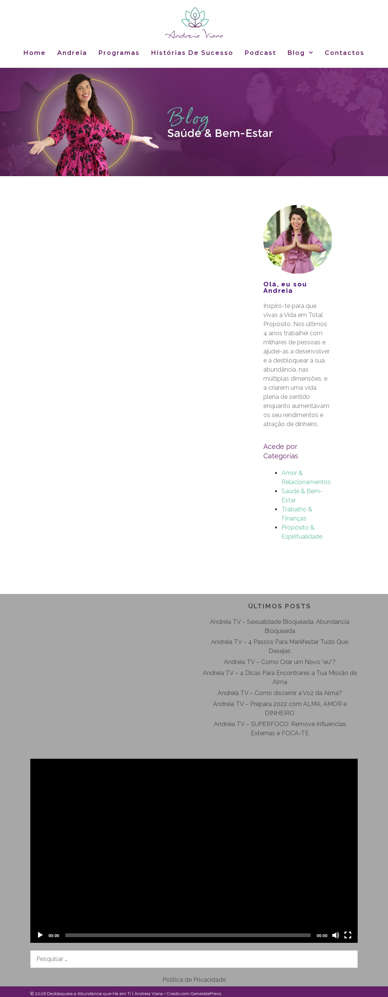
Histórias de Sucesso (192, 52)
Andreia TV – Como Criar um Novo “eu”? (280, 662)
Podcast (260, 52)
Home (34, 52)
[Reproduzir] (40, 935)
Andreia (72, 52)
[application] (194, 851)
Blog (303, 52)
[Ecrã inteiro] (348, 935)
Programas (119, 52)
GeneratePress (206, 993)
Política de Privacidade (194, 979)
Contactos (345, 52)
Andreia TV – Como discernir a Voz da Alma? (279, 693)
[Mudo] (336, 935)
